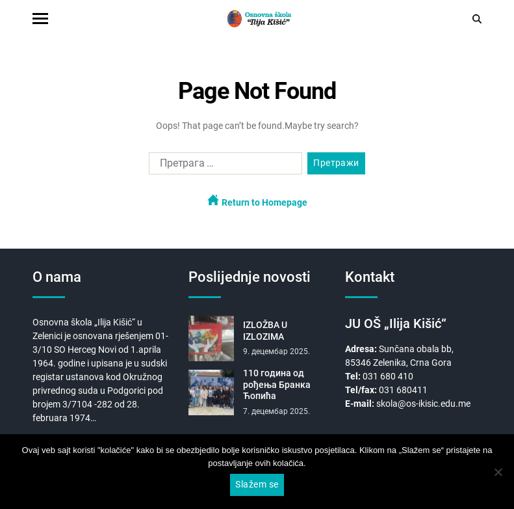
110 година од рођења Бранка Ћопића (277, 384)
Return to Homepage (257, 201)
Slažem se (256, 484)
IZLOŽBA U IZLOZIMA (265, 331)
